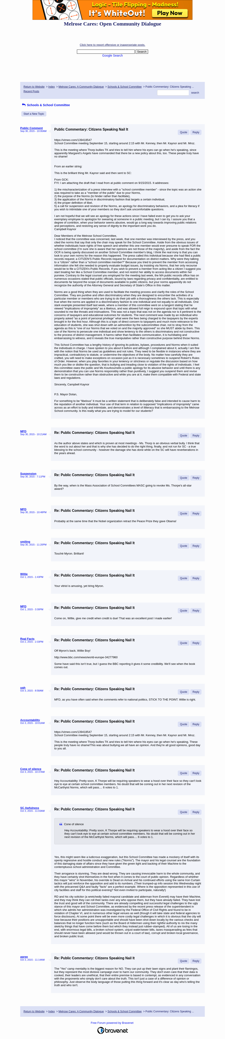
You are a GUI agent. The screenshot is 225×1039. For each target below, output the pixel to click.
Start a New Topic (34, 113)
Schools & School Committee (124, 86)
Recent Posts (31, 91)
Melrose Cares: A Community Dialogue (81, 86)
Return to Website (34, 86)
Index (51, 86)
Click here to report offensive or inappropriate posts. (112, 44)
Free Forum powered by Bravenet (112, 1022)
